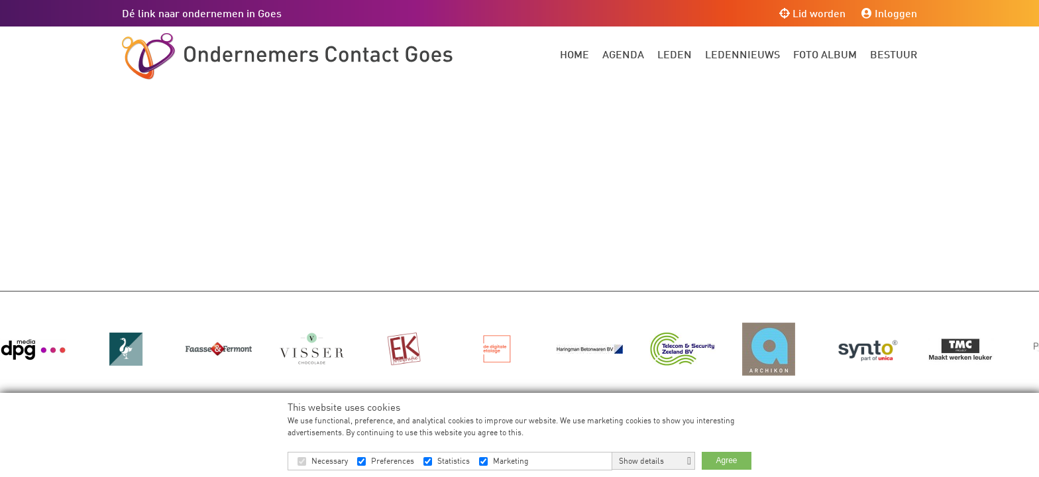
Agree (726, 460)
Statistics (453, 461)
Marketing (511, 461)
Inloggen (889, 13)
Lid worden (812, 13)
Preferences (392, 461)
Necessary (329, 461)
